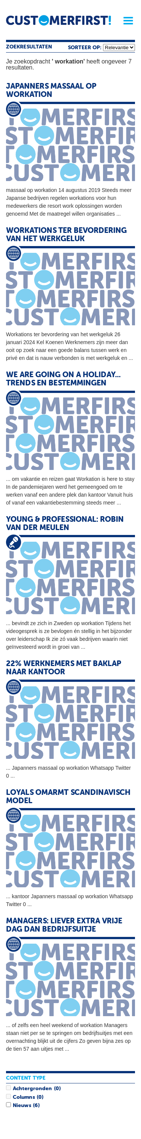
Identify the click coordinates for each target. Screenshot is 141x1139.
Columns (24, 1097)
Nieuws (22, 1105)
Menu (125, 20)
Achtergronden (32, 1088)
